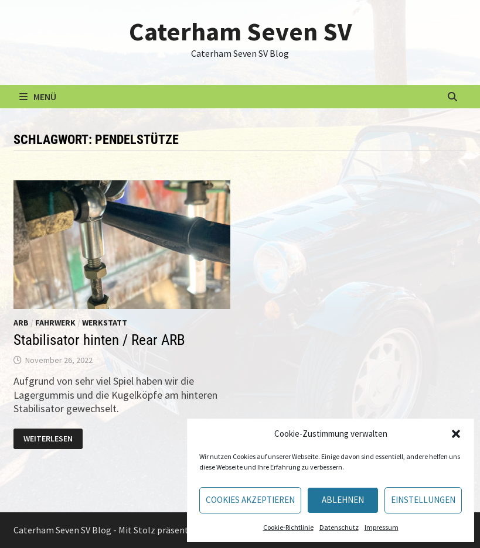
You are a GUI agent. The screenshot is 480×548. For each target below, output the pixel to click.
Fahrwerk (55, 322)
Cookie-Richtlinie (288, 527)
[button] (456, 434)
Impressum (382, 527)
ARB (21, 322)
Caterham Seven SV (240, 31)
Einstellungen (423, 499)
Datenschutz (339, 527)
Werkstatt (104, 322)
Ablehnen (343, 499)
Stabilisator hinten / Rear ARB (99, 339)
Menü (37, 96)
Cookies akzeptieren (250, 499)
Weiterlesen (49, 438)
